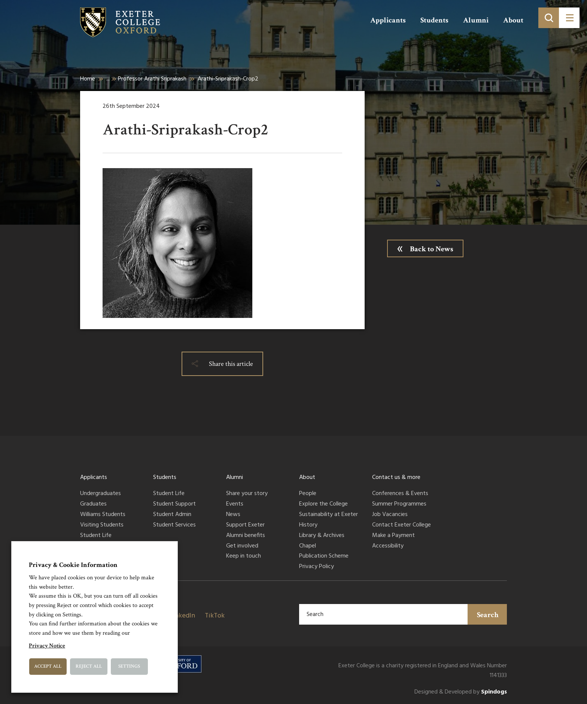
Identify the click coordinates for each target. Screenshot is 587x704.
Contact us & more (396, 477)
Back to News (431, 249)
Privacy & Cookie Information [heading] (73, 565)
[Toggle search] (548, 17)
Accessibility (388, 546)
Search (488, 615)
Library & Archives (321, 535)
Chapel (307, 546)
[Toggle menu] (569, 17)
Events (234, 504)
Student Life (96, 535)
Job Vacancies (390, 514)
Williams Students (102, 514)
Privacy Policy (316, 566)
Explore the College (323, 504)
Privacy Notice (47, 646)
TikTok (215, 615)
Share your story (247, 493)
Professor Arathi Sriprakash (152, 79)
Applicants (388, 20)
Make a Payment (393, 535)
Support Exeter (245, 525)
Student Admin (172, 514)
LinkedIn (182, 615)
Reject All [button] (89, 666)
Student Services (174, 525)
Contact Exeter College (401, 525)
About (513, 20)
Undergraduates (100, 493)
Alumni (476, 20)
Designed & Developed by (460, 692)
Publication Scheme (324, 556)
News (233, 514)
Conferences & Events (400, 493)
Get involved (242, 546)
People (307, 493)
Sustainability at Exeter (328, 514)
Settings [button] (129, 666)
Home (87, 79)
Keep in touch (243, 556)
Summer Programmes (399, 504)
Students (434, 20)
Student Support (174, 504)
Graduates (93, 504)
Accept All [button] (47, 666)
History (308, 525)
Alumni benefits (245, 535)
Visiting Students (102, 525)
